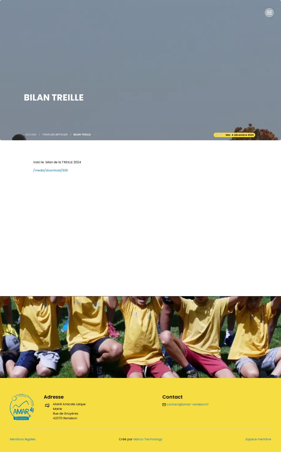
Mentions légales (23, 439)
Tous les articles (55, 134)
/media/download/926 (50, 170)
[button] (269, 13)
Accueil (30, 134)
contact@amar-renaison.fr (185, 404)
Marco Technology (147, 439)
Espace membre (258, 439)
